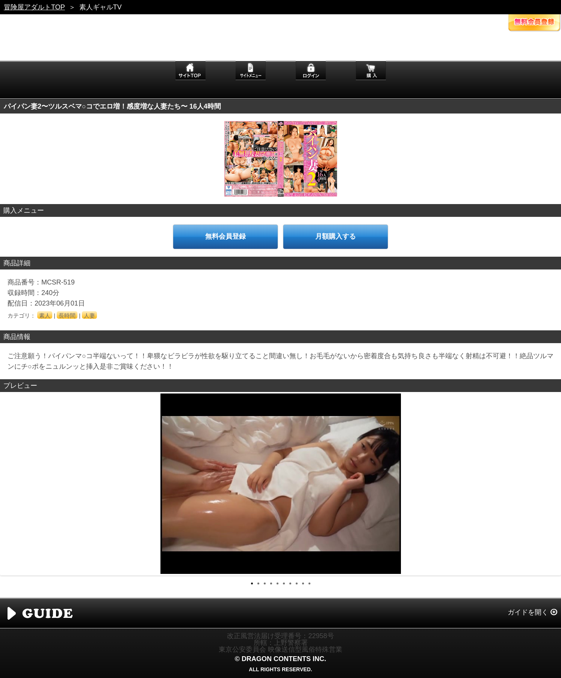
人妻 (89, 315)
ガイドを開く (528, 612)
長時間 (67, 315)
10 (309, 583)
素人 (44, 315)
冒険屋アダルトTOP (34, 7)
